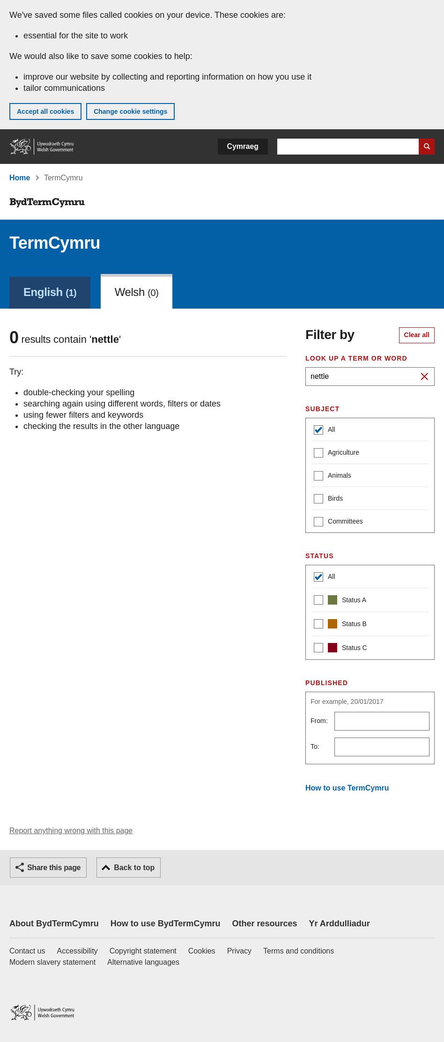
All (324, 430)
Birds (328, 499)
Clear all (416, 335)
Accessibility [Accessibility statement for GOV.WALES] (77, 951)
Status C (340, 649)
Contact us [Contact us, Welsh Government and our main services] (27, 951)
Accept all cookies (45, 111)
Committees (338, 522)
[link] (49, 291)
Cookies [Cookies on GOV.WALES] (201, 951)
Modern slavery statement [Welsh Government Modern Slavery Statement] (52, 962)
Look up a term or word (356, 358)
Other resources (264, 923)
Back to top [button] (134, 868)
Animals (332, 476)
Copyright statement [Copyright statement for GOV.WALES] (143, 951)
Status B (340, 625)
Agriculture (336, 453)
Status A (340, 601)
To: (315, 746)
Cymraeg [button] (243, 146)
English (49, 292)
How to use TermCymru (347, 788)
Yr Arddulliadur (339, 923)
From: (319, 720)
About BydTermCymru (54, 923)
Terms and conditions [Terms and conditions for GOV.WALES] (298, 951)
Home (19, 178)
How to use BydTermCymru (166, 923)
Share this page (54, 868)
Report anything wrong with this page (71, 831)
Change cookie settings (130, 111)
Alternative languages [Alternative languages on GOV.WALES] (143, 962)
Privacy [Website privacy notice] (239, 951)
